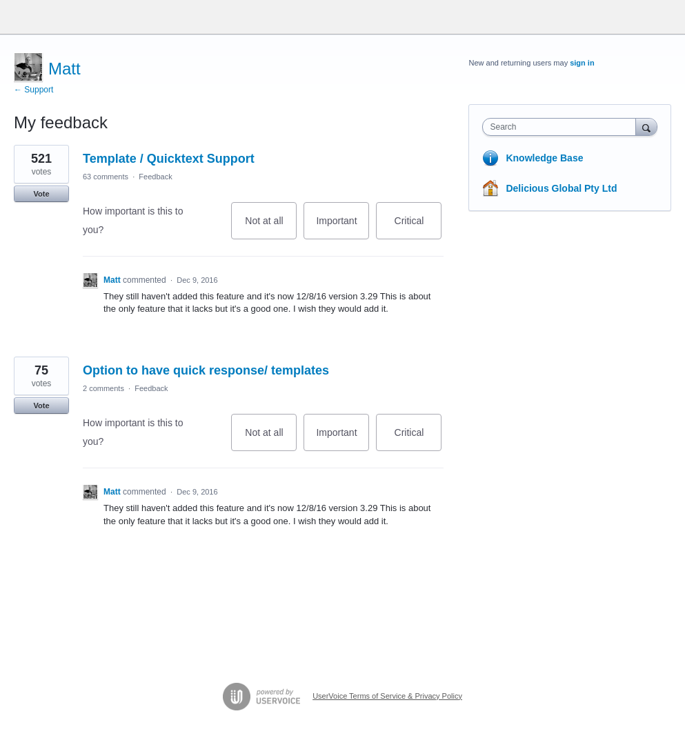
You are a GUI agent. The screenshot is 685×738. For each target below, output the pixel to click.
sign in (582, 63)
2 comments (103, 388)
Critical (418, 227)
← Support (33, 89)
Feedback (155, 176)
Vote (41, 194)
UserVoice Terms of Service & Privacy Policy (387, 696)
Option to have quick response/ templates (206, 370)
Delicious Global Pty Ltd (561, 188)
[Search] (646, 126)
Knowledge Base (544, 157)
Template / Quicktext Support (169, 159)
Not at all (271, 227)
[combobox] (562, 127)
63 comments (105, 176)
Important (342, 227)
